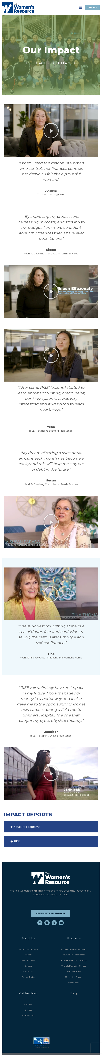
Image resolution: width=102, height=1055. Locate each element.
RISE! (17, 841)
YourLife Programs (27, 827)
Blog (73, 993)
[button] (80, 7)
